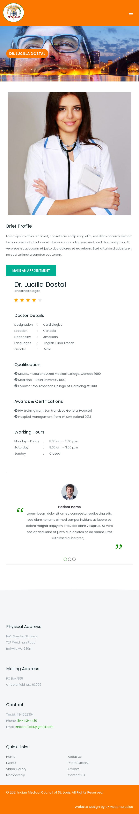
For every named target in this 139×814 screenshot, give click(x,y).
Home (10, 756)
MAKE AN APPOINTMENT (31, 270)
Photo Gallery (78, 763)
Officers (74, 769)
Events (11, 763)
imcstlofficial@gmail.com (34, 727)
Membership (15, 775)
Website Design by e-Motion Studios (104, 806)
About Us (75, 756)
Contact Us (76, 775)
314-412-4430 (27, 720)
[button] (65, 559)
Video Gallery (16, 769)
